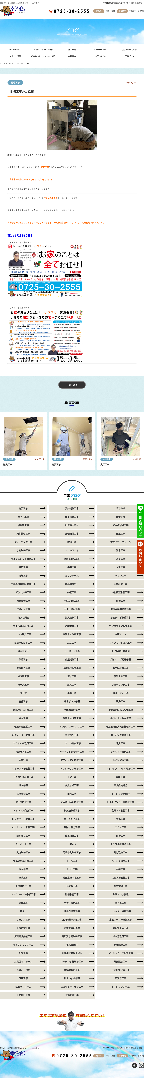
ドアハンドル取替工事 (72, 760)
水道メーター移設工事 (120, 919)
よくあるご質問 (14, 56)
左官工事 (71, 642)
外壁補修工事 (72, 659)
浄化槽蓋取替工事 (121, 592)
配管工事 (15, 82)
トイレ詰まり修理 (121, 651)
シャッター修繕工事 (120, 911)
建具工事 (71, 684)
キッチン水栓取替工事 (72, 961)
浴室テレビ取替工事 (120, 617)
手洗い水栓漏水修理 (120, 718)
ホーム (2, 63)
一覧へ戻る (72, 385)
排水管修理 (72, 945)
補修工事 (120, 559)
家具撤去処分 (72, 584)
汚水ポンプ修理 (72, 701)
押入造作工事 (72, 617)
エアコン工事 (72, 735)
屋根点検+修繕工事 (72, 919)
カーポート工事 (72, 651)
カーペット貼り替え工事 (71, 752)
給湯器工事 (120, 978)
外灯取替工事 (120, 852)
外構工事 (120, 600)
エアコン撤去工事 (72, 743)
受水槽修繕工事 (120, 525)
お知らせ (71, 844)
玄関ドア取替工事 (121, 810)
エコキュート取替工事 (72, 986)
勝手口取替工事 (120, 668)
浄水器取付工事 (120, 936)
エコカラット (72, 550)
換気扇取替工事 (72, 810)
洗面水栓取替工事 (72, 877)
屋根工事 (120, 777)
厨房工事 (120, 701)
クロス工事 (72, 869)
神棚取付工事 (72, 894)
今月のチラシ (14, 49)
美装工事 (71, 567)
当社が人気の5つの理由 (43, 49)
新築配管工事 (120, 945)
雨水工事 (71, 793)
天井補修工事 (72, 508)
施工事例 (72, 49)
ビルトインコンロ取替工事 (120, 802)
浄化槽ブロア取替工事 (120, 626)
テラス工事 (120, 827)
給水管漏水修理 (72, 928)
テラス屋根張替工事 (120, 844)
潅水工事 (71, 676)
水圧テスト (120, 634)
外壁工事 (71, 592)
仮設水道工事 (120, 676)
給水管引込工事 (120, 928)
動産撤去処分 (72, 525)
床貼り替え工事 (72, 827)
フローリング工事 (121, 684)
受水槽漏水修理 (72, 710)
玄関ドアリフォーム (120, 542)
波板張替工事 (72, 835)
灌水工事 (120, 550)
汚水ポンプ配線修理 (120, 659)
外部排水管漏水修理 (72, 953)
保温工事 (120, 533)
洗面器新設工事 (72, 559)
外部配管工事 (120, 961)
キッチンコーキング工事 (71, 726)
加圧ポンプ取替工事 (120, 735)
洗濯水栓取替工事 (72, 634)
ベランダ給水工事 (121, 861)
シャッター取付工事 (120, 752)
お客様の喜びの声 (129, 49)
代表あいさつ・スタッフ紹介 (43, 56)
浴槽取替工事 (120, 584)
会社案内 (72, 56)
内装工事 (120, 869)
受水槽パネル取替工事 (72, 802)
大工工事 (106, 459)
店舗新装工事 (72, 533)
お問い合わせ (100, 56)
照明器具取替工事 (72, 852)
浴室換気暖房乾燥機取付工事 (120, 726)
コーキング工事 (72, 819)
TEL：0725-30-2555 (20, 235)
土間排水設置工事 (121, 970)
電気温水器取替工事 (72, 936)
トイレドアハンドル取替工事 (120, 768)
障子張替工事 (72, 517)
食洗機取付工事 (72, 970)
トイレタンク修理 (121, 793)
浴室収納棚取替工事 (120, 609)
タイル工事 (72, 861)
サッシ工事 (120, 575)
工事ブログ (129, 56)
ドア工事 (71, 777)
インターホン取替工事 (72, 768)
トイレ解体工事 (120, 760)
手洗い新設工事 (72, 600)
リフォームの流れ (100, 49)
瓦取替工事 (72, 886)
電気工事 (120, 819)
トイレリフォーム (121, 986)
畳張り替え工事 (120, 693)
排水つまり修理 (72, 978)
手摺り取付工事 (72, 903)
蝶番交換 (120, 517)
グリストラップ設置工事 (120, 953)
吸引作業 (120, 508)
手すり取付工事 (72, 609)
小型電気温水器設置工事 (120, 710)
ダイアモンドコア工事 (120, 642)
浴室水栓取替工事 (121, 877)
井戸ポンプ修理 (120, 894)
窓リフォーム (72, 575)
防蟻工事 (71, 542)
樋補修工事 (120, 903)
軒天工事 (9, 459)
